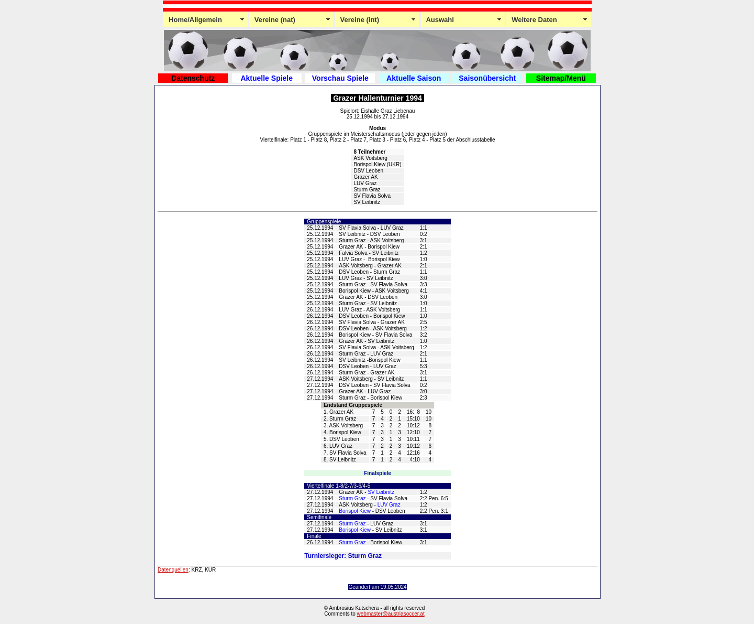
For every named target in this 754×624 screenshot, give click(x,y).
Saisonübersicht (487, 78)
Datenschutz (193, 78)
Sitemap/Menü (561, 78)
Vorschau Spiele (340, 78)
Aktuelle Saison (413, 78)
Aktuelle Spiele (266, 78)
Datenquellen (173, 570)
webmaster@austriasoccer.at (391, 614)
